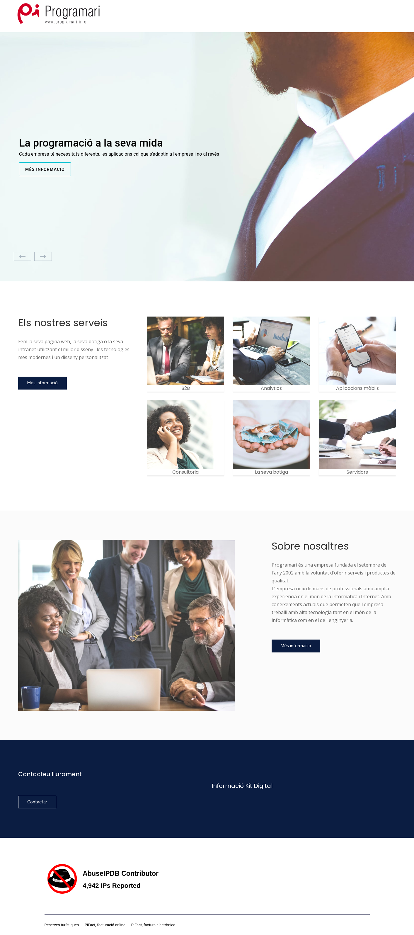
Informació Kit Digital (242, 786)
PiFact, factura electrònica (153, 925)
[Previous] (22, 256)
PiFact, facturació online (105, 925)
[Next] (43, 256)
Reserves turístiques (62, 925)
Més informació (45, 169)
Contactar (37, 802)
